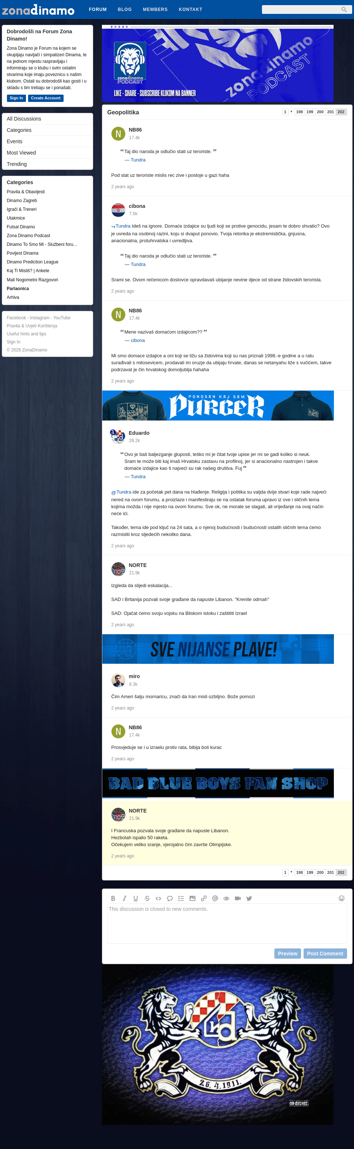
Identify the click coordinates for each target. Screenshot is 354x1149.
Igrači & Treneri (22, 209)
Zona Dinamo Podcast (28, 235)
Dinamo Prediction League (32, 262)
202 (341, 112)
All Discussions (24, 119)
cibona (137, 206)
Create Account (46, 98)
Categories (19, 130)
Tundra (138, 160)
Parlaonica (18, 288)
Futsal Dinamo (21, 226)
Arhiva (13, 297)
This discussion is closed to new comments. (227, 923)
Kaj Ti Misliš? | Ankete (28, 270)
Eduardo (139, 433)
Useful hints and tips (26, 333)
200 (320, 112)
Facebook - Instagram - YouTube (39, 317)
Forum (98, 9)
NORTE (138, 565)
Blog (125, 9)
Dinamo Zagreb (22, 200)
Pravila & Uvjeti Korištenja (32, 325)
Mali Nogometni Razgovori (32, 279)
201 (330, 112)
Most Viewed (21, 153)
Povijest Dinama (23, 253)
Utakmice (16, 218)
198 (299, 112)
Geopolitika (123, 112)
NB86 (135, 130)
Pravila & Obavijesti (26, 191)
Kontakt (191, 9)
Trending (17, 164)
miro (134, 676)
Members (155, 9)
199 (310, 112)
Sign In (16, 98)
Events (15, 141)
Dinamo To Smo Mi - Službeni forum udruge (44, 244)
